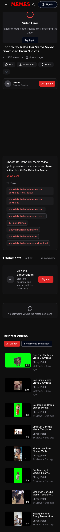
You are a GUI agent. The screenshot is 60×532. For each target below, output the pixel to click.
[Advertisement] (30, 123)
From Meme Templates (37, 343)
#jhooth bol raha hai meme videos (26, 216)
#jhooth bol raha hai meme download (28, 243)
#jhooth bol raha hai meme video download (26, 201)
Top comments (47, 258)
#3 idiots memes (17, 222)
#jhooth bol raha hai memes (23, 229)
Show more (13, 175)
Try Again (30, 40)
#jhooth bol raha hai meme (23, 236)
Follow (47, 83)
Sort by (28, 258)
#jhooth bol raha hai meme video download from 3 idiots (26, 191)
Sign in (47, 4)
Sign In (46, 279)
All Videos (12, 343)
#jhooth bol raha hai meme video (26, 209)
